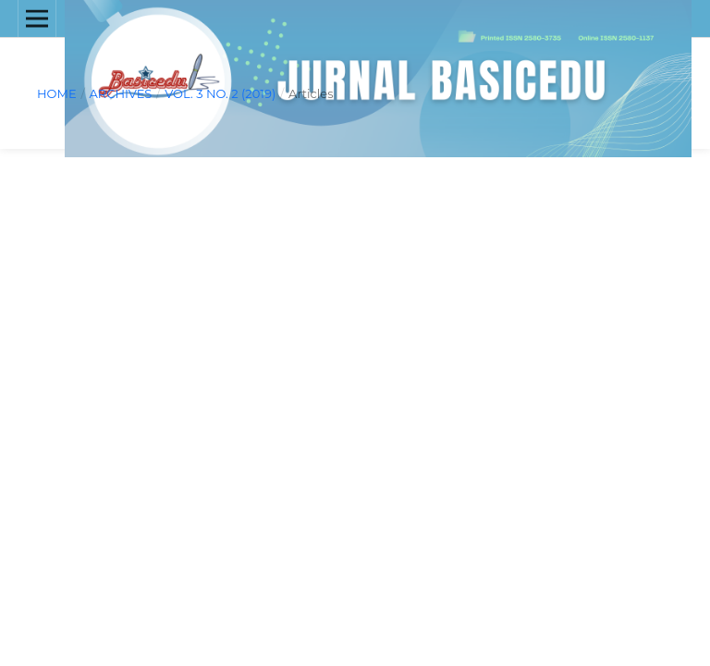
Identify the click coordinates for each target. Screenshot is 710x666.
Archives (120, 93)
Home (57, 93)
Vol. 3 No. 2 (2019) (220, 93)
